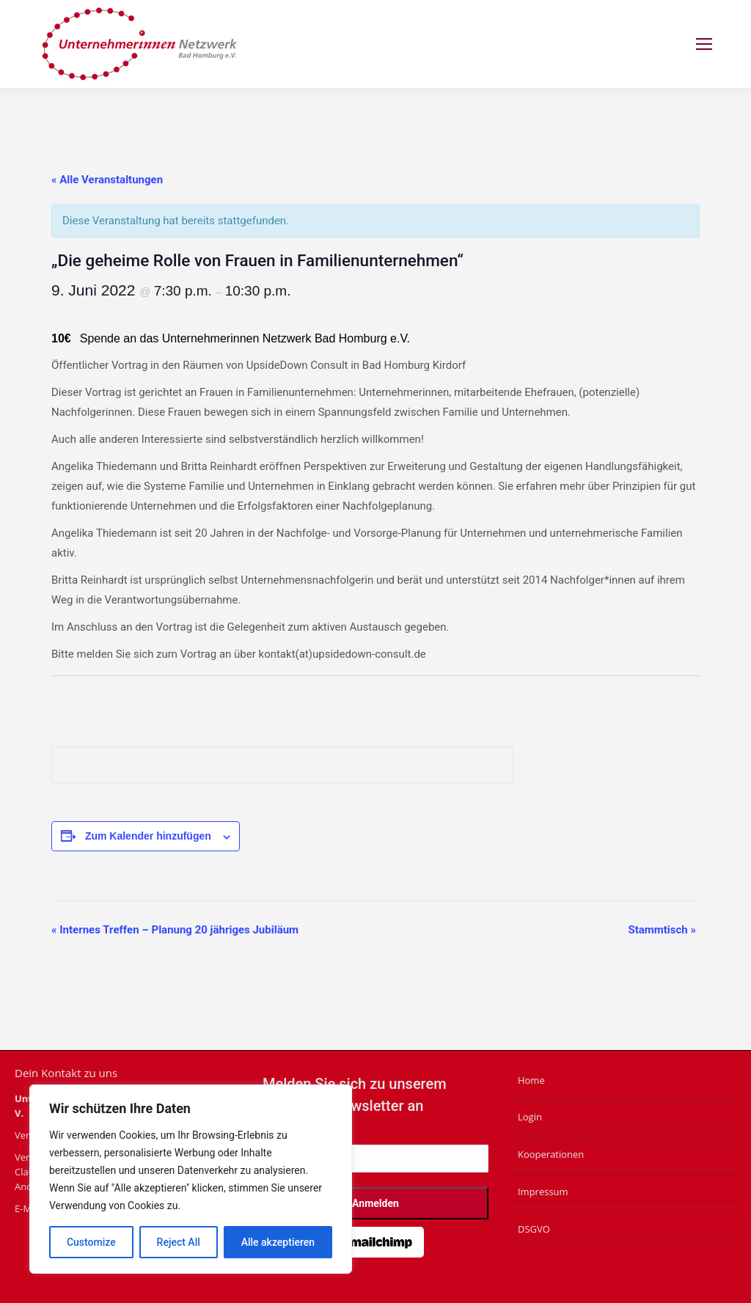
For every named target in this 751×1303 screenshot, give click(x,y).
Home (531, 1080)
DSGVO (534, 1229)
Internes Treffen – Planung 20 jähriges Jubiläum (174, 929)
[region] (190, 1179)
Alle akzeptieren (278, 1242)
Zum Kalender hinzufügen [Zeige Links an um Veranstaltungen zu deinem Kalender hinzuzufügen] (148, 836)
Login (530, 1116)
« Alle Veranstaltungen (107, 179)
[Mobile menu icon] (704, 44)
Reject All (178, 1242)
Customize (91, 1242)
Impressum (543, 1191)
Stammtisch (662, 929)
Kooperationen (551, 1154)
